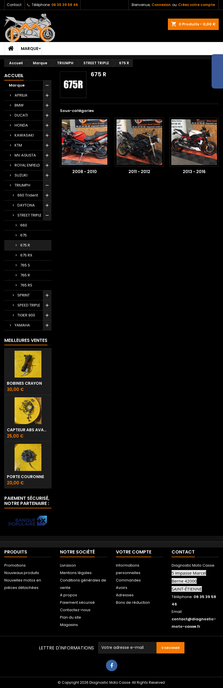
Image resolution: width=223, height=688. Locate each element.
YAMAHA (22, 325)
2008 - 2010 (84, 171)
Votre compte (133, 552)
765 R (25, 275)
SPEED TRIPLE (28, 305)
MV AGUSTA (25, 155)
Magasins (69, 624)
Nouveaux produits (21, 572)
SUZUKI (21, 175)
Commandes (128, 580)
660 (23, 225)
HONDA (21, 125)
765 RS (26, 285)
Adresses (125, 595)
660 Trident (27, 195)
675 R (25, 245)
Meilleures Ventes (25, 340)
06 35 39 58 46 (64, 4)
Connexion (161, 4)
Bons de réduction (133, 602)
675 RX (26, 255)
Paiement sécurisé (77, 602)
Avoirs (121, 587)
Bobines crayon (24, 383)
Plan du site (70, 617)
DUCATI (21, 115)
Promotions (15, 565)
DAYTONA (26, 205)
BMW (19, 105)
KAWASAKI (24, 135)
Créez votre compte (196, 4)
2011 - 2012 (139, 171)
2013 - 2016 (194, 171)
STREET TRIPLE (29, 215)
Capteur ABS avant (28, 430)
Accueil (14, 75)
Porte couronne (25, 476)
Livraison (68, 565)
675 (23, 235)
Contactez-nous (75, 610)
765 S (25, 265)
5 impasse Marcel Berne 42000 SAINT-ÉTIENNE (189, 581)
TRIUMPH (22, 185)
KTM (18, 145)
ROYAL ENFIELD (27, 165)
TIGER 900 (26, 315)
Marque (29, 48)
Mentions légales (76, 572)
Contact (14, 4)
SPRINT (23, 295)
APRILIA (21, 95)
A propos (68, 595)
